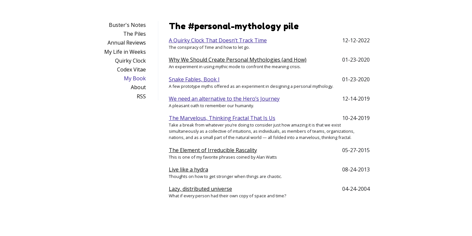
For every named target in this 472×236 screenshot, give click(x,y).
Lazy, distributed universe (200, 188)
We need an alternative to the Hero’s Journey (224, 98)
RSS (141, 96)
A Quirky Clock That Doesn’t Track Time (218, 40)
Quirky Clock (130, 60)
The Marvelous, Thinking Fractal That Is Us (222, 118)
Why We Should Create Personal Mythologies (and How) (237, 59)
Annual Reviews (127, 42)
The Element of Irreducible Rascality (213, 150)
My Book (135, 78)
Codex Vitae (131, 69)
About (138, 87)
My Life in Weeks (125, 51)
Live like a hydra (188, 169)
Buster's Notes (127, 25)
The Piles (134, 33)
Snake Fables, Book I (194, 79)
